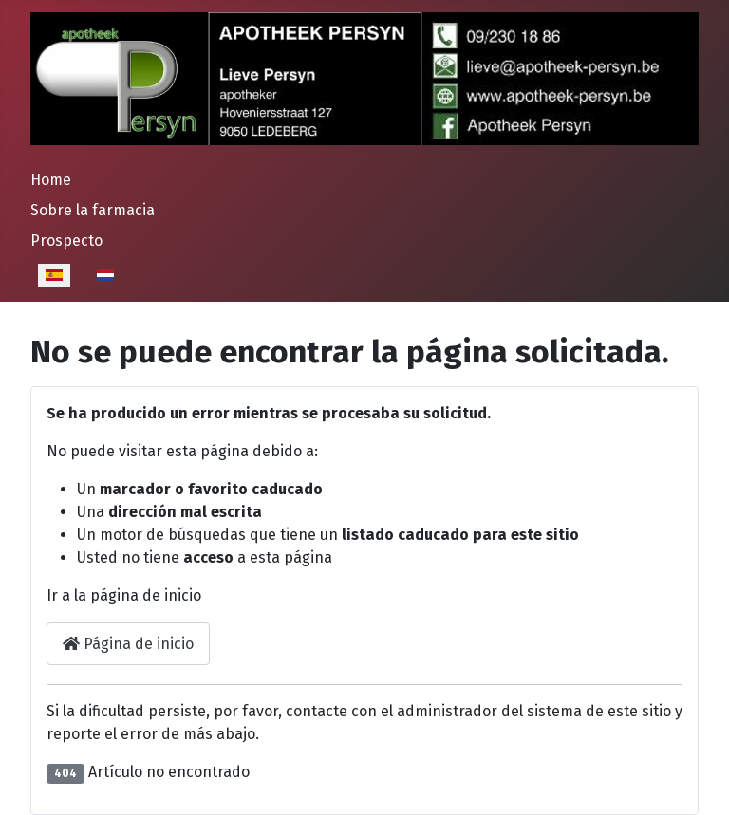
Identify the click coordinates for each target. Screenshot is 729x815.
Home (50, 180)
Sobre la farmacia (92, 210)
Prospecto (66, 241)
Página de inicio (128, 644)
